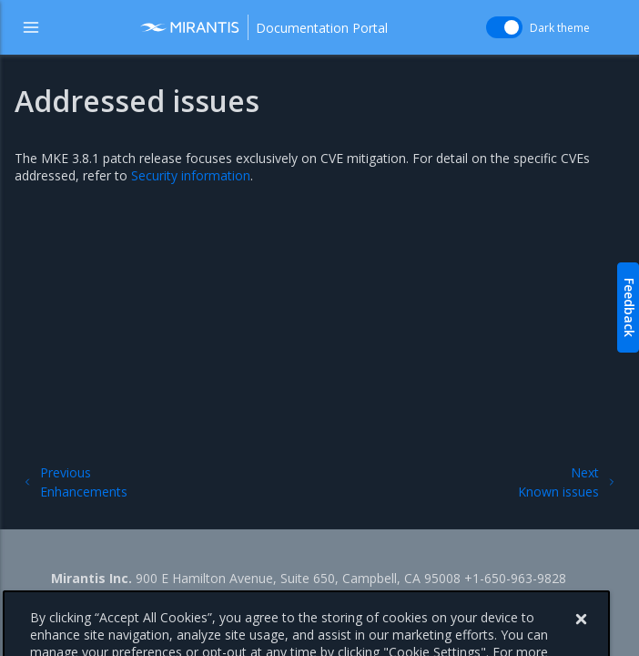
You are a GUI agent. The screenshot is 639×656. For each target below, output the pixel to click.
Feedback (629, 307)
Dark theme (560, 28)
